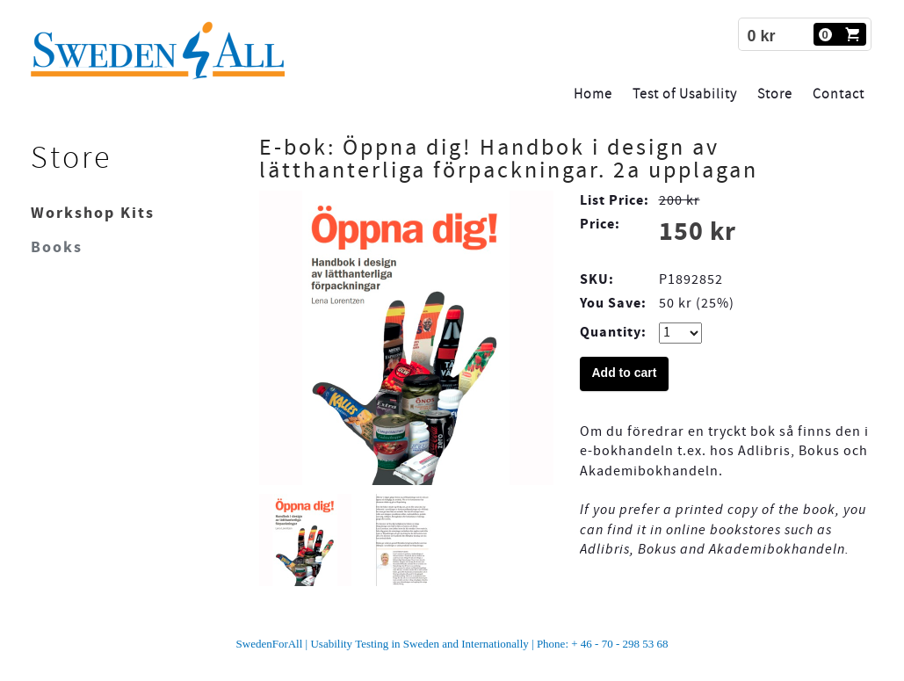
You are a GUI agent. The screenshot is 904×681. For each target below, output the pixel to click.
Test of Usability (685, 94)
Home (593, 94)
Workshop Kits (93, 213)
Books (57, 247)
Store (774, 94)
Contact (838, 94)
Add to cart (624, 373)
